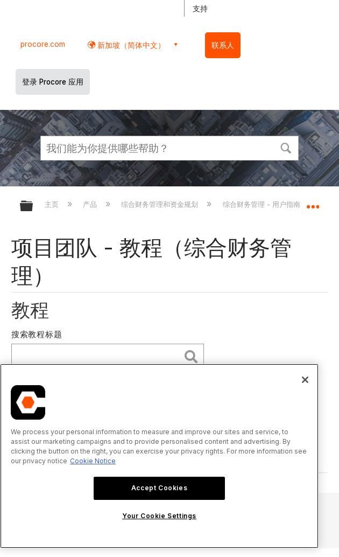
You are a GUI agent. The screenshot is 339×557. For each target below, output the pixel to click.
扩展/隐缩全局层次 (33, 206)
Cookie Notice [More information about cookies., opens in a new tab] (93, 461)
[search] (98, 356)
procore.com (42, 44)
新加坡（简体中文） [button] (130, 45)
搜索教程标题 (36, 334)
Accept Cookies (159, 488)
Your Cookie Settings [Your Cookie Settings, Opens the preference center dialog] (159, 516)
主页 (53, 204)
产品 (91, 204)
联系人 (222, 45)
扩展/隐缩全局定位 (312, 202)
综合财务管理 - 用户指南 (262, 204)
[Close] (305, 380)
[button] (286, 147)
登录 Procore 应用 (52, 82)
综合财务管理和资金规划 (160, 204)
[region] (159, 456)
